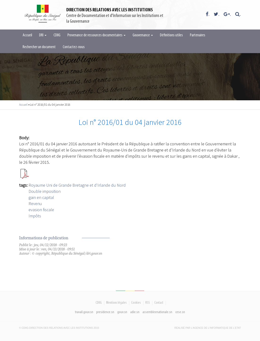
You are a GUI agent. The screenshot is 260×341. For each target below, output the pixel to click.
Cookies (136, 303)
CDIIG (57, 35)
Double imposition (45, 191)
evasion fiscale (41, 209)
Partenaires (197, 35)
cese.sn (180, 312)
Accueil (27, 35)
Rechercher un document (39, 47)
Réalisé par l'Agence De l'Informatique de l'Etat (207, 328)
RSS (147, 303)
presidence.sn (105, 312)
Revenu (35, 203)
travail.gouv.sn (84, 312)
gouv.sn (122, 312)
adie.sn (134, 312)
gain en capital (41, 197)
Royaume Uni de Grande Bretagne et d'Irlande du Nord (77, 185)
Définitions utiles (171, 35)
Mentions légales (116, 303)
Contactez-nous (74, 47)
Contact (158, 303)
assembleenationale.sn (157, 312)
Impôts (35, 216)
